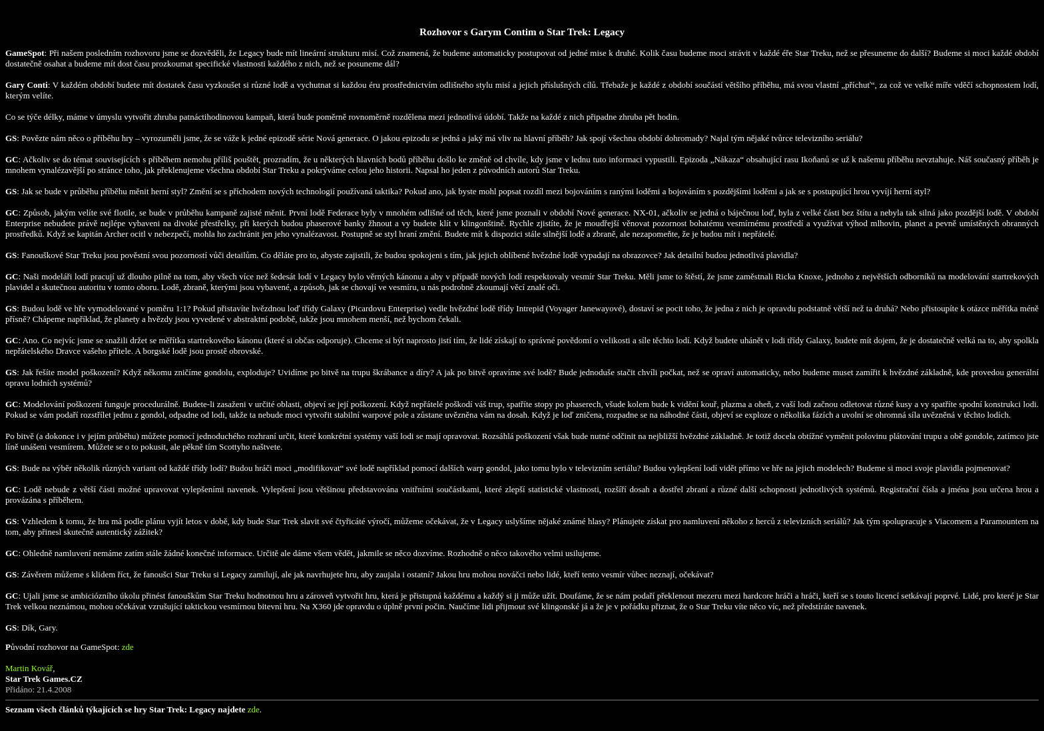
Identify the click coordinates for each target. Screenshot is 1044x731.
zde (128, 647)
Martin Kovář (29, 668)
